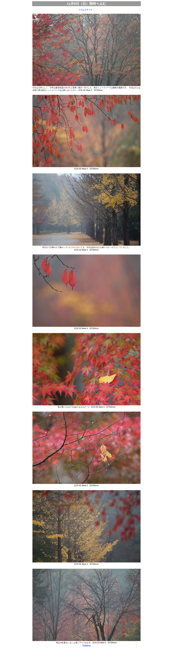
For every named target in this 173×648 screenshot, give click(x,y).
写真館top (86, 646)
